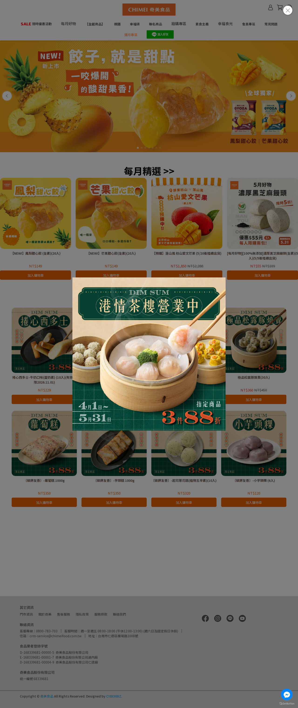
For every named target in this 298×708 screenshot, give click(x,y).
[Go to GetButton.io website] (286, 703)
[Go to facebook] (287, 694)
